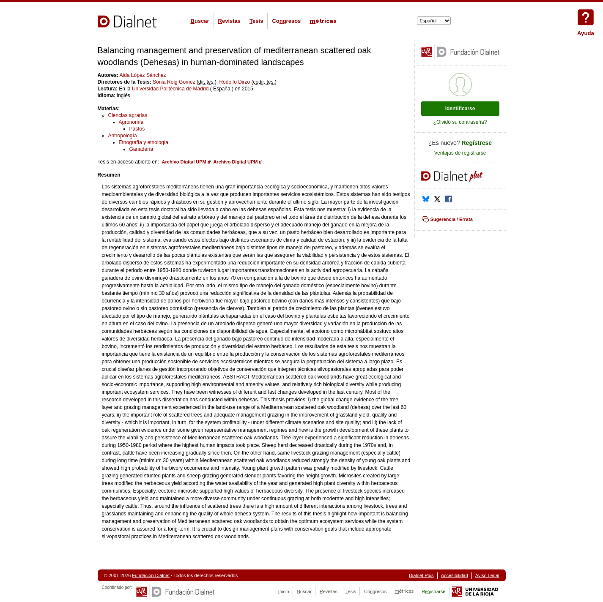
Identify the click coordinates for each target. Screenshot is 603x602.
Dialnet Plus (421, 575)
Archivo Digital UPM (184, 161)
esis (256, 21)
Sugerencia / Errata (451, 219)
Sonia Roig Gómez (174, 82)
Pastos (137, 129)
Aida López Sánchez (143, 75)
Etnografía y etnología (143, 142)
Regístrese (477, 142)
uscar (200, 21)
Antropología (122, 136)
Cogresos (286, 21)
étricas (323, 21)
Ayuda (585, 17)
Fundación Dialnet (151, 575)
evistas (229, 21)
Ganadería (141, 149)
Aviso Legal (487, 575)
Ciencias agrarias (128, 115)
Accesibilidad (454, 575)
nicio (283, 591)
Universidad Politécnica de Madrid (170, 89)
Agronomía (131, 122)
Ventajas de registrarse (460, 153)
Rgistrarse (433, 591)
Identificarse (460, 109)
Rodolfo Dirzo (234, 82)
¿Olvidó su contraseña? (460, 122)
